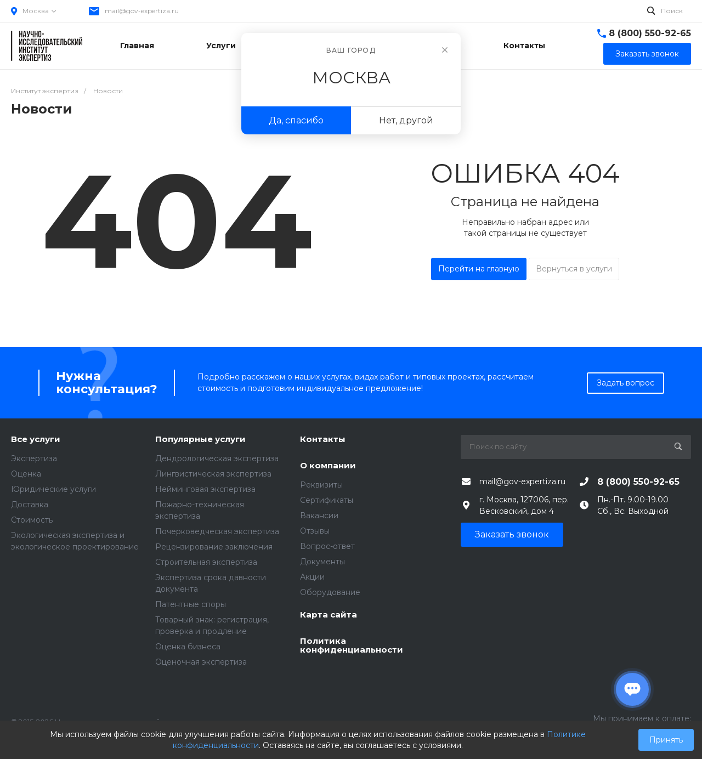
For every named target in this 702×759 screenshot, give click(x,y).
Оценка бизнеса (187, 647)
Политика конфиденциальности (351, 646)
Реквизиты (321, 485)
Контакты (323, 439)
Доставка (29, 504)
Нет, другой (406, 120)
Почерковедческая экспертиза (217, 531)
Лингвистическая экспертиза (213, 474)
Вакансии (319, 515)
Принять (666, 740)
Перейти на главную (478, 269)
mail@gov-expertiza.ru (142, 11)
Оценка (26, 474)
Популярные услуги (200, 439)
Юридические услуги (53, 489)
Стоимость (32, 520)
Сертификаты (326, 500)
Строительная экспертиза (206, 562)
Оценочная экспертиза (201, 662)
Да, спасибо (296, 120)
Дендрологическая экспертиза (217, 458)
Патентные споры (190, 604)
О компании (328, 466)
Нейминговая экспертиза (205, 489)
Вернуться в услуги (574, 269)
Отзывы (315, 531)
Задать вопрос (625, 383)
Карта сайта (328, 615)
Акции (312, 577)
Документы (322, 562)
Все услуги (35, 439)
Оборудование (330, 592)
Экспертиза (34, 458)
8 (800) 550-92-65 (650, 33)
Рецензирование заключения (214, 547)
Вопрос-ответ (327, 546)
